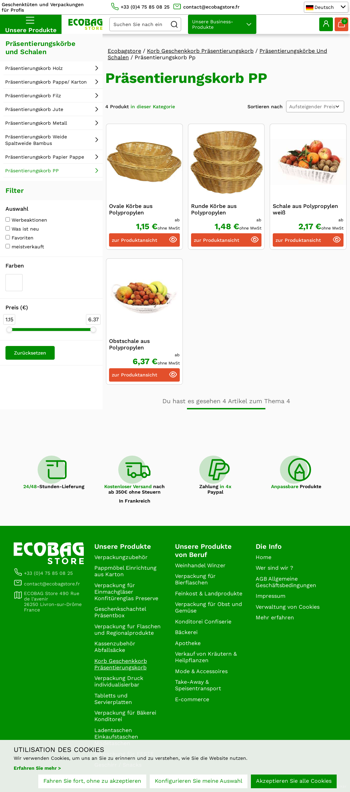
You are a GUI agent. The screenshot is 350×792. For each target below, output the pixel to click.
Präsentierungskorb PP (32, 170)
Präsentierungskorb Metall (36, 123)
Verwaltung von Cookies (288, 607)
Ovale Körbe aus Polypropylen (130, 209)
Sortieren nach (265, 106)
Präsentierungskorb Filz (33, 95)
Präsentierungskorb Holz (34, 68)
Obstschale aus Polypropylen (129, 344)
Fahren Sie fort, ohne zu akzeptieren (92, 781)
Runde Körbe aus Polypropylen (214, 209)
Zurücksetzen (30, 353)
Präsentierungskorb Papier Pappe (44, 157)
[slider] (9, 329)
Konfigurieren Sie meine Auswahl (198, 781)
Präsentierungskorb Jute (34, 109)
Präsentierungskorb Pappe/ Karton (46, 82)
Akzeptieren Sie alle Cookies (294, 781)
